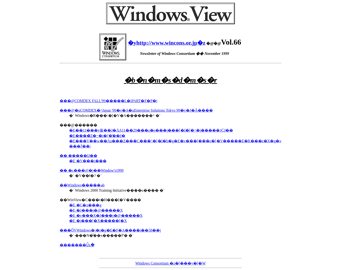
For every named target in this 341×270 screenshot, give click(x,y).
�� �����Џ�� (79, 156)
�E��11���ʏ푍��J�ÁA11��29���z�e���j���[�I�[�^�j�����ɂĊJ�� (151, 130)
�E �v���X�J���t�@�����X (106, 215)
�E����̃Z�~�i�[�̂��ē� (97, 136)
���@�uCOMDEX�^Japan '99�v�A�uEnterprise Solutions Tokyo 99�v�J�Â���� (136, 110)
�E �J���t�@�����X (96, 210)
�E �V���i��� (88, 161)
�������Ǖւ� (77, 245)
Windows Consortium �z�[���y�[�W (170, 263)
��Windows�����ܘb (82, 185)
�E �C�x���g (85, 205)
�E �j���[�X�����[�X (98, 221)
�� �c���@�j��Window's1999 (92, 170)
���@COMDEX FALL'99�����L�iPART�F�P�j (108, 101)
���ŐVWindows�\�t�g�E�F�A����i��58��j (110, 230)
